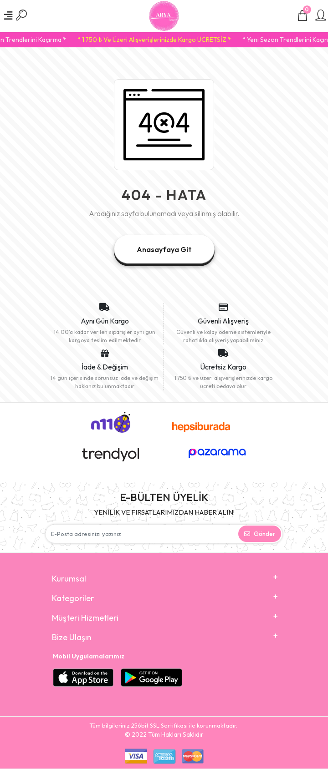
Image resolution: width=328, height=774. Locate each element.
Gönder (259, 533)
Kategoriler (73, 598)
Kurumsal (69, 578)
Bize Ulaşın (72, 637)
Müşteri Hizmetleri (85, 617)
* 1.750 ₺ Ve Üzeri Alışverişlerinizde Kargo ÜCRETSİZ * (166, 39)
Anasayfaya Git (164, 249)
